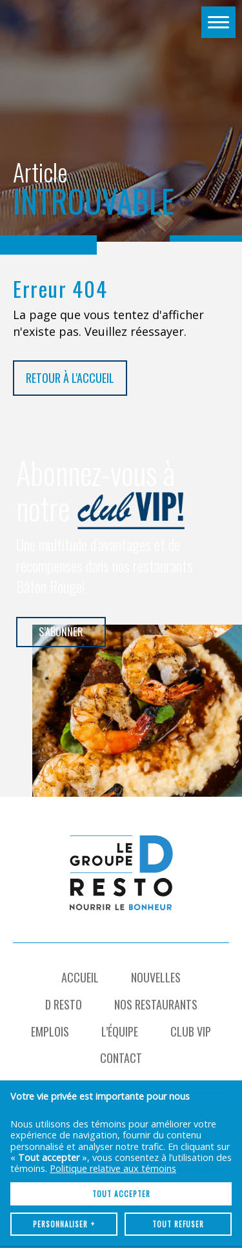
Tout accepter (121, 1087)
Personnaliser (64, 1117)
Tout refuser (178, 1117)
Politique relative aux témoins (113, 1061)
